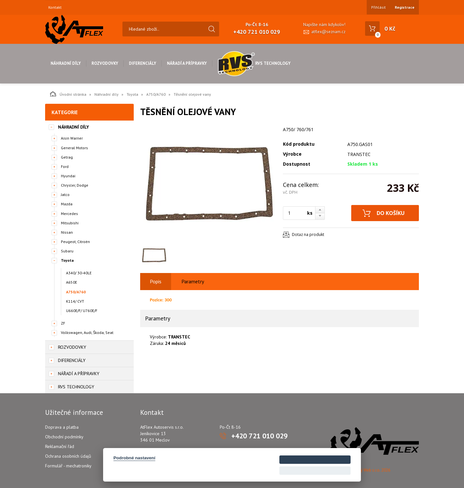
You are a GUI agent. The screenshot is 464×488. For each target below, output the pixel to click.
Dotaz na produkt (308, 234)
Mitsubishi (70, 222)
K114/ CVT (75, 301)
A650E (71, 282)
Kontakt (55, 7)
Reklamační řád (59, 446)
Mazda (66, 203)
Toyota (132, 94)
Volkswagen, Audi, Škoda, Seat (87, 332)
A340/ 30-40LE (79, 272)
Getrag (67, 157)
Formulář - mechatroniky (68, 466)
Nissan (67, 232)
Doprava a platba (62, 427)
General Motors (74, 147)
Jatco (65, 194)
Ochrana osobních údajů (68, 456)
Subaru (67, 251)
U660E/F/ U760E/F (81, 310)
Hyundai (68, 175)
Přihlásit (378, 7)
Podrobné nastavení (134, 457)
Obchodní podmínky (64, 437)
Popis (155, 281)
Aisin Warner (72, 138)
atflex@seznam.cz (328, 31)
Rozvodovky (105, 63)
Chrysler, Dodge (74, 185)
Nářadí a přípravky (187, 63)
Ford (65, 166)
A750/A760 (156, 94)
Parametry (192, 281)
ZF (63, 323)
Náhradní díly (66, 63)
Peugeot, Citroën (75, 241)
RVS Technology (254, 63)
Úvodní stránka (68, 94)
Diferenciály (142, 63)
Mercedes (69, 213)
